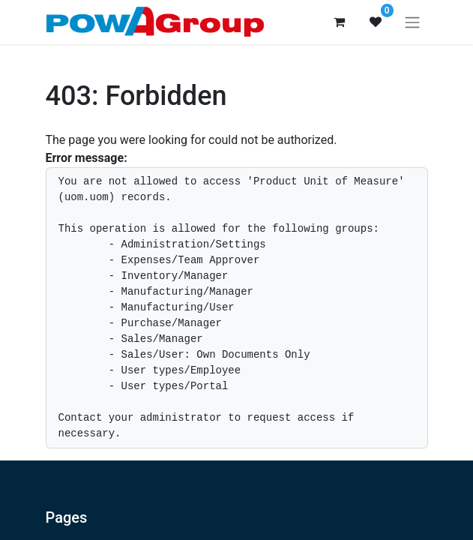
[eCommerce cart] (340, 22)
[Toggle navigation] (412, 22)
